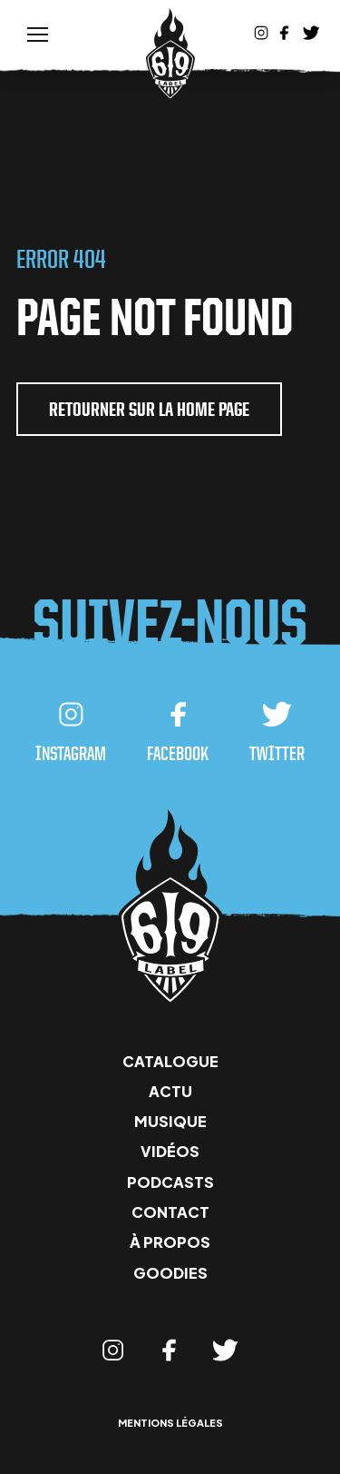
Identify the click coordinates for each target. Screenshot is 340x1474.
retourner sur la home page (149, 409)
